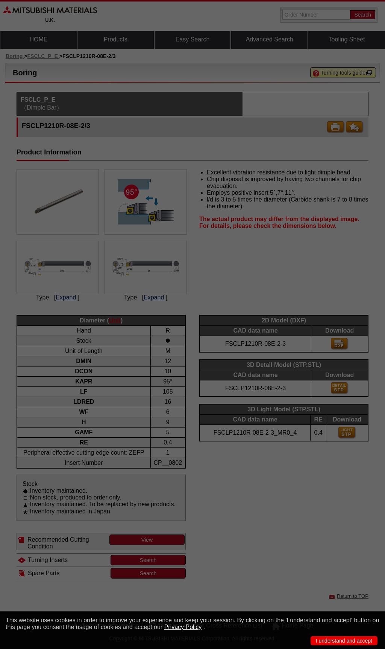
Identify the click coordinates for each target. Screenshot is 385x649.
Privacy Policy (183, 627)
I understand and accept (344, 641)
